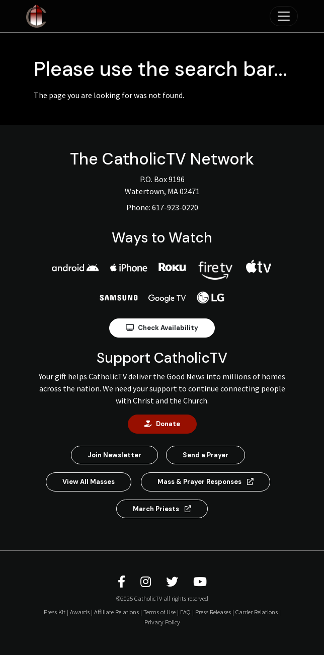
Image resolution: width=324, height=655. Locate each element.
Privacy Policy (162, 622)
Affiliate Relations (116, 612)
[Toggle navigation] (284, 16)
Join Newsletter (114, 455)
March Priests (162, 509)
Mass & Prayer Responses (205, 481)
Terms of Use (159, 612)
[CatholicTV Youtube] (200, 582)
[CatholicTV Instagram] (147, 582)
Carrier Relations (256, 612)
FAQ (185, 612)
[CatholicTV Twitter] (173, 582)
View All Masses (88, 481)
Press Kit (54, 612)
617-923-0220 (175, 207)
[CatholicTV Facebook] (123, 582)
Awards (80, 612)
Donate (162, 424)
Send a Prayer (205, 455)
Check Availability (162, 327)
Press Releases (213, 612)
